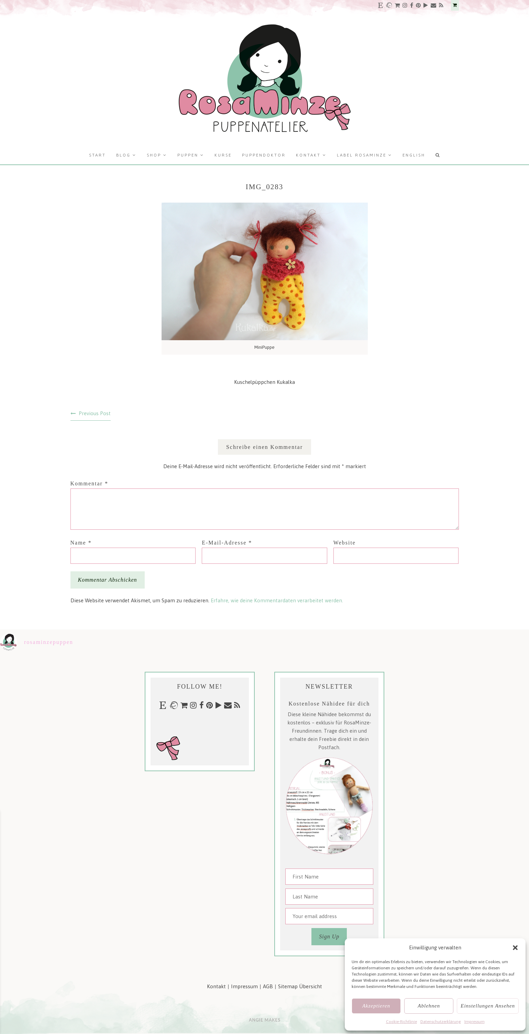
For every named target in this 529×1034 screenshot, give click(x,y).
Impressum (474, 1021)
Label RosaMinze (361, 155)
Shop (154, 155)
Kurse (223, 155)
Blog (123, 155)
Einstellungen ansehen (488, 1006)
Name (81, 543)
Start (97, 155)
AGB (268, 986)
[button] (515, 947)
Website (344, 543)
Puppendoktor (264, 155)
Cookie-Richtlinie (401, 1021)
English (414, 155)
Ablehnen (429, 1006)
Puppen (187, 155)
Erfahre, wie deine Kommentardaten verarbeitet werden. (277, 600)
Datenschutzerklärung (440, 1021)
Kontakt (308, 155)
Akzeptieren (376, 1006)
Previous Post (95, 413)
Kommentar (89, 483)
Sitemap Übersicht (300, 986)
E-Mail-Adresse (227, 543)
